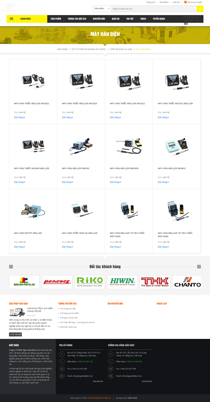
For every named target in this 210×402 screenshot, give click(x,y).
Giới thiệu (165, 2)
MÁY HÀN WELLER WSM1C (172, 168)
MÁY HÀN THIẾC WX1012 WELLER (175, 103)
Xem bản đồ (98, 381)
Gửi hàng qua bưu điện (69, 313)
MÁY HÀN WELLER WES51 (75, 168)
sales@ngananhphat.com (83, 376)
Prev (11, 266)
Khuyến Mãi (99, 19)
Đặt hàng (19, 117)
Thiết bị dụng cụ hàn (121, 49)
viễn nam (132, 398)
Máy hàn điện (143, 49)
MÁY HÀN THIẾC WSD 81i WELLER (79, 233)
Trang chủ (151, 2)
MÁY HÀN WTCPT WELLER (28, 233)
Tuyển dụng (159, 19)
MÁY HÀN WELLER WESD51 (124, 168)
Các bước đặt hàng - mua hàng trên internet (77, 322)
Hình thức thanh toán (68, 327)
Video (143, 19)
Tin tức (130, 19)
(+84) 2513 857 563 (85, 361)
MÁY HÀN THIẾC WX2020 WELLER (31, 168)
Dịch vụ (115, 19)
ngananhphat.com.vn (99, 398)
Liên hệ (177, 2)
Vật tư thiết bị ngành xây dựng (88, 49)
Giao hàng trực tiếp (68, 308)
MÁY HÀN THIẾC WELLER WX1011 (127, 103)
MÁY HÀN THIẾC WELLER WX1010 (79, 103)
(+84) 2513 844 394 (134, 361)
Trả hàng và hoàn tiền (69, 318)
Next (199, 266)
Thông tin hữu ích (77, 19)
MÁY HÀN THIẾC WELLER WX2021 (31, 103)
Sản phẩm (56, 19)
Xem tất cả (15, 334)
